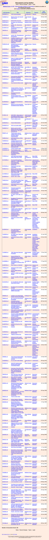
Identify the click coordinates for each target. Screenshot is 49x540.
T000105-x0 (5, 509)
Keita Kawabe (28, 229)
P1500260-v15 (5, 150)
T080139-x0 (5, 374)
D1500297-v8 (5, 125)
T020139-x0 (5, 487)
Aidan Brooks (28, 204)
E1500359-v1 (5, 55)
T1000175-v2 (5, 344)
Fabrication (34, 235)
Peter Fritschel (28, 16)
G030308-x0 (5, 466)
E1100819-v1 (5, 286)
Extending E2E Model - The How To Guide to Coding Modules (17, 501)
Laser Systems (35, 227)
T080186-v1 (5, 317)
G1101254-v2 (5, 281)
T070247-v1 (5, 363)
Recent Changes (23, 4)
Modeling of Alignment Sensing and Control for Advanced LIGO (16, 342)
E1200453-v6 (5, 229)
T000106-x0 (5, 514)
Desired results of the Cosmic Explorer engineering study (17, 96)
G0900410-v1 (5, 368)
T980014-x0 (5, 298)
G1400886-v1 (5, 261)
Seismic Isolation (36, 222)
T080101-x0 (5, 396)
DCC (3, 534)
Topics (30, 4)
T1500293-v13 (5, 38)
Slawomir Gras (28, 173)
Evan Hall (27, 104)
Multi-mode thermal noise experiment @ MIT (17, 174)
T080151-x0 (5, 399)
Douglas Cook (28, 304)
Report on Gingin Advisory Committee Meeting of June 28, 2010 (17, 206)
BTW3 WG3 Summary (16, 20)
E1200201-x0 (5, 25)
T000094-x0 (5, 511)
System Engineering (35, 243)
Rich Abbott (27, 25)
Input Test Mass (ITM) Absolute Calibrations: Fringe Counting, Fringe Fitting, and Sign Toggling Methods (17, 491)
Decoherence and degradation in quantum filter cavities (17, 262)
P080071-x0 (5, 133)
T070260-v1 (5, 326)
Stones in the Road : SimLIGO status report (16, 464)
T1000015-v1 (5, 201)
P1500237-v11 (5, 190)
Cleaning (34, 144)
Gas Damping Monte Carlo (17, 82)
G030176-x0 (5, 481)
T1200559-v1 (5, 276)
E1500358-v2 (5, 72)
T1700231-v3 (5, 156)
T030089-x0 (5, 472)
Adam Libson (28, 256)
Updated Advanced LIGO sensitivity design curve (16, 141)
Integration (34, 214)
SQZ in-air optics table (16, 125)
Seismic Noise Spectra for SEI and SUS (17, 332)
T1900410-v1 (5, 95)
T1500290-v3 (5, 184)
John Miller (27, 67)
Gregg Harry (27, 201)
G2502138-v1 (5, 22)
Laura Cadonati (28, 128)
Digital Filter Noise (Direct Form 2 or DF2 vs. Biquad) (17, 53)
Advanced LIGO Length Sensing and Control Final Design (17, 338)
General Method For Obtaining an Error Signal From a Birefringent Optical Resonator (17, 258)
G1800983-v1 (5, 148)
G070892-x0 (5, 423)
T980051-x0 (5, 497)
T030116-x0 (5, 476)
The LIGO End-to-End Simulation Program (16, 477)
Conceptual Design (35, 32)
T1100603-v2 (5, 252)
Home (17, 4)
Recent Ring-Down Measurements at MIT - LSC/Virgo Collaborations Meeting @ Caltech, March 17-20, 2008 (17, 404)
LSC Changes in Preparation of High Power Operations (17, 480)
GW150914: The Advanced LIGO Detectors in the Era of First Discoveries (17, 191)
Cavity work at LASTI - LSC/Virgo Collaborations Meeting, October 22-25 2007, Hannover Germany (17, 431)
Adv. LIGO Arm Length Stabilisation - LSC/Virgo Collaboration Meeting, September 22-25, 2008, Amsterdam (16, 379)
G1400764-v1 (5, 265)
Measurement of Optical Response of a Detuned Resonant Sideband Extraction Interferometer (16, 64)
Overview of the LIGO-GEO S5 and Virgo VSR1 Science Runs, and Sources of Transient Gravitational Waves (17, 370)
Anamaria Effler (28, 270)
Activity (34, 90)
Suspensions (35, 27)
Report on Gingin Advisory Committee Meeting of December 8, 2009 (17, 202)
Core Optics (35, 82)
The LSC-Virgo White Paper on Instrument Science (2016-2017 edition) (17, 181)
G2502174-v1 (5, 20)
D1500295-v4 (5, 49)
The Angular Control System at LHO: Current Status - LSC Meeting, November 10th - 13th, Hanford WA (17, 457)
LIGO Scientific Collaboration (28, 116)
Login (33, 4)
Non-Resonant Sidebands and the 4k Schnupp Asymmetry (17, 473)
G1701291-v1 (5, 166)
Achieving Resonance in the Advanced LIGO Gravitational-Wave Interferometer (17, 214)
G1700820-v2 (5, 173)
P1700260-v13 (5, 143)
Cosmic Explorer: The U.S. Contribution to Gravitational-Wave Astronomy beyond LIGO (17, 89)
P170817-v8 (5, 115)
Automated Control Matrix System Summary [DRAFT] (17, 509)
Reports (34, 19)
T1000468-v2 (5, 360)
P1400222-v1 (5, 256)
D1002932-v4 (5, 321)
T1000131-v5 (5, 267)
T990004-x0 (5, 295)
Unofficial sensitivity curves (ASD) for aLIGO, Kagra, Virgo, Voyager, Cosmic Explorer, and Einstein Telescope (17, 40)
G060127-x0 (5, 439)
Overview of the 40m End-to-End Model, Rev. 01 (17, 524)
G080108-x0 (5, 408)
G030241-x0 (5, 479)
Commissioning (35, 150)
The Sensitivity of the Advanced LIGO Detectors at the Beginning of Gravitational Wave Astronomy (17, 152)
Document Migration (34, 63)
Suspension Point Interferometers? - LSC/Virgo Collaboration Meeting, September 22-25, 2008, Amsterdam (17, 393)
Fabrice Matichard (27, 50)
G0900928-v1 (5, 53)
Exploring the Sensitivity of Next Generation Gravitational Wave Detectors (17, 46)
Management (35, 22)
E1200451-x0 (5, 334)
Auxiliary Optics (35, 217)
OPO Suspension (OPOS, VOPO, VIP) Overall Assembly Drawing (17, 50)
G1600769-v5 (5, 188)
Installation (34, 229)
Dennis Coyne (28, 383)
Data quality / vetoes (35, 77)
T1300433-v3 (5, 237)
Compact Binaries (34, 111)
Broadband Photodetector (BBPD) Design (17, 199)
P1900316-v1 (5, 87)
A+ (33, 118)
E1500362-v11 (5, 69)
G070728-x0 (5, 426)
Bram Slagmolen (27, 195)
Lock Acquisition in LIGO (16, 481)
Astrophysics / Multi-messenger (36, 160)
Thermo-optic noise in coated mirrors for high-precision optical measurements (16, 135)
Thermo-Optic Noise (15, 396)
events (18, 8)
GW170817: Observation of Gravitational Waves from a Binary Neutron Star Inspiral (17, 116)
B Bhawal (27, 295)
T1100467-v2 (5, 198)
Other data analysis (34, 79)
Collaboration (35, 180)
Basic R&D (34, 50)
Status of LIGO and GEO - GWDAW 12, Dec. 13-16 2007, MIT (17, 424)
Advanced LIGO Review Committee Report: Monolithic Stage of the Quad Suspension (16, 306)
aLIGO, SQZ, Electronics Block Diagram (16, 70)
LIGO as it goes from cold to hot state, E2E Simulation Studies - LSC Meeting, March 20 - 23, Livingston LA (17, 505)
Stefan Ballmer (28, 168)
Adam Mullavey (28, 313)
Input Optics (35, 226)
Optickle (13, 326)
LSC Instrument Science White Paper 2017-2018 (16, 157)
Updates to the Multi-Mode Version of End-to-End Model (17, 296)
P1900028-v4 (5, 58)
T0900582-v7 (5, 82)
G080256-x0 (5, 402)
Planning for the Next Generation (16, 167)
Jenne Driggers (28, 143)
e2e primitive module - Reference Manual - (16, 461)
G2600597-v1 (5, 14)
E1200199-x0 (5, 35)
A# (33, 16)
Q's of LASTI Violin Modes (17, 360)
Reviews (34, 307)
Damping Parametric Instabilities (15, 93)
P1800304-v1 (5, 104)
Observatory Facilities (35, 98)
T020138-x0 (5, 494)
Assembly (34, 196)
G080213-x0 (5, 414)
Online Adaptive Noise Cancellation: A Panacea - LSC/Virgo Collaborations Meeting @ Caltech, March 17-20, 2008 (17, 416)
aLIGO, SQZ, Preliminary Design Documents (16, 73)
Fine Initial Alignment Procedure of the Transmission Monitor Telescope (16, 231)
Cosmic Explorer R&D (16, 148)
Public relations (35, 133)
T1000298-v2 (5, 337)
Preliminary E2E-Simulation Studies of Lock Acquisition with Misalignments (17, 515)
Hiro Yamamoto (28, 356)
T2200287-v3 (5, 16)
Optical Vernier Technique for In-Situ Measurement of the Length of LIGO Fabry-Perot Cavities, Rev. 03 (17, 520)
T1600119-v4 (5, 180)
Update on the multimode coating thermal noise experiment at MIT (16, 210)
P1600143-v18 (5, 44)
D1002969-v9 (5, 289)
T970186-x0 (5, 523)
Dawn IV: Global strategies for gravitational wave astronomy (17, 59)
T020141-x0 (5, 489)
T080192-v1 (5, 30)
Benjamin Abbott (27, 63)
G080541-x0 (5, 383)
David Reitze (28, 87)
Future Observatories (16, 122)
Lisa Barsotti (27, 14)
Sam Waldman (28, 267)
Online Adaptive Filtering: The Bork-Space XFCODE (17, 400)
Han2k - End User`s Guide (17, 511)
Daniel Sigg (27, 35)
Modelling (34, 30)
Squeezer (34, 49)
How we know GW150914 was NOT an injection (17, 77)
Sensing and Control (35, 25)
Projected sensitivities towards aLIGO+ (16, 188)
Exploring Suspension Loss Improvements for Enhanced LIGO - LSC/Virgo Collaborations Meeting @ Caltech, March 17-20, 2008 (17, 410)
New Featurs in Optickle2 (16, 265)
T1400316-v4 (5, 217)
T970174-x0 (5, 518)
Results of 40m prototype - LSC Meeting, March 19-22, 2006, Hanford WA (17, 440)
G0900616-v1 (5, 92)
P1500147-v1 (5, 168)
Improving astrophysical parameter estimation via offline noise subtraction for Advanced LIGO (17, 145)
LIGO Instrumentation (16, 14)
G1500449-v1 (5, 208)
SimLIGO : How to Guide (16, 487)
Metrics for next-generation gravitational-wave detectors (17, 105)
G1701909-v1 (5, 160)
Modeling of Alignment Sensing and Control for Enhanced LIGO (16, 318)
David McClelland (27, 157)
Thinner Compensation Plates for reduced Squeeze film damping (17, 346)
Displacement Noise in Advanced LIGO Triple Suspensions (16, 31)
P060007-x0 (5, 62)
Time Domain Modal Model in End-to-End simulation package (17, 358)
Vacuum (34, 85)
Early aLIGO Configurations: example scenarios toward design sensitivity (17, 311)
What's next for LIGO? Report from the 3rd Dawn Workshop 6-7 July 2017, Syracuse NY (17, 130)
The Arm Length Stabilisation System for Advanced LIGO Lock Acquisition (17, 315)
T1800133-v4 (5, 138)
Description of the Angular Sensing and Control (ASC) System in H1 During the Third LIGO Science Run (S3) (17, 452)
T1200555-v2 (5, 234)
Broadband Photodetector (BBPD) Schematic (17, 290)
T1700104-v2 (5, 67)
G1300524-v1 (5, 313)
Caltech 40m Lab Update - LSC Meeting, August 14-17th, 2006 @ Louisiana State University (17, 436)
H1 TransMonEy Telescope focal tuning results (17, 282)
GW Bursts (34, 113)
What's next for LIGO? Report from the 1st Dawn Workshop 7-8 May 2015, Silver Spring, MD (17, 170)
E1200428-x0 (5, 101)
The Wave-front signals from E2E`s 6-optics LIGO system (17, 485)
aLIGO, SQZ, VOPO (15, 176)
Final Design (35, 28)
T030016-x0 (5, 484)
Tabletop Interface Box (16, 334)
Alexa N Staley (28, 212)
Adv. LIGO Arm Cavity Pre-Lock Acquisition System (17, 375)
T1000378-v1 (5, 204)
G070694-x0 (5, 429)
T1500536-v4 (5, 79)
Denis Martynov (27, 150)
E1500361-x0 (5, 176)
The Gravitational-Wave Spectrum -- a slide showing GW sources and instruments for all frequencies (17, 162)
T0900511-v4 (5, 341)
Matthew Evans (6, 6)
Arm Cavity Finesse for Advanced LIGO (16, 421)
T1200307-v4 (5, 309)
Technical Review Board (35, 346)
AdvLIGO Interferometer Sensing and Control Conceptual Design (16, 364)
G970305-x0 (5, 447)
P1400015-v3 (5, 301)
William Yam (27, 208)
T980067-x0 (5, 500)
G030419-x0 (5, 463)
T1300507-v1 (5, 273)
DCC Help (15, 534)
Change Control (35, 344)
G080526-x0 (5, 390)
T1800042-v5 (5, 118)
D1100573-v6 (5, 27)
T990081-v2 (5, 356)
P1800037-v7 (5, 128)
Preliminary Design (34, 73)
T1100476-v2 (5, 194)
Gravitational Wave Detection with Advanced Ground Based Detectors (16, 302)
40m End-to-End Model (16, 447)
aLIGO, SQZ (14, 55)
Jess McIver (27, 58)
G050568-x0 (5, 443)
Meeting (34, 92)
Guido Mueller (28, 337)
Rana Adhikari (28, 95)
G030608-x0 (5, 456)
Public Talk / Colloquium (35, 123)
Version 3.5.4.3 (7, 534)
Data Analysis (35, 39)
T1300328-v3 (5, 270)
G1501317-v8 (5, 76)
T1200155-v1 (5, 331)
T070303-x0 (5, 420)
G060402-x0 (5, 434)
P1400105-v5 (5, 212)
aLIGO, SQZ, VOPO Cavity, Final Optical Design (17, 68)
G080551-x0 (5, 377)
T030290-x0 (5, 449)
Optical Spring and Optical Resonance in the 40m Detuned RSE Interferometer (17, 444)
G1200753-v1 (5, 324)
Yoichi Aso (27, 374)
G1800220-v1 (5, 122)
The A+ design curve (15, 118)
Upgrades (34, 18)
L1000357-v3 (5, 304)
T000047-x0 (5, 461)
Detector (34, 14)
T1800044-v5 (5, 140)
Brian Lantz (27, 138)
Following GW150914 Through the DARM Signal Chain (17, 80)
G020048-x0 (5, 504)
